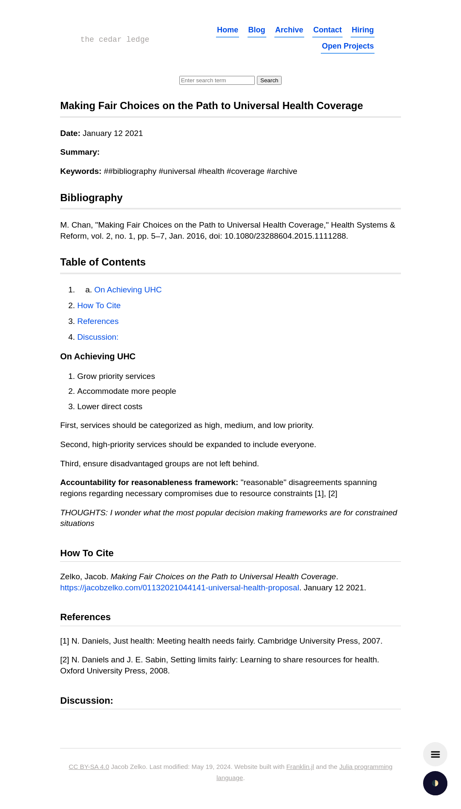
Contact (327, 30)
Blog (256, 30)
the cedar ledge (115, 40)
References (97, 321)
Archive (289, 30)
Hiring (363, 30)
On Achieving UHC (127, 289)
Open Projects (348, 46)
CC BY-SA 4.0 (89, 766)
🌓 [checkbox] (435, 783)
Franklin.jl (300, 766)
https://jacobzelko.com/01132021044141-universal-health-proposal (179, 587)
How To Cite (99, 305)
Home (227, 30)
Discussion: (97, 336)
